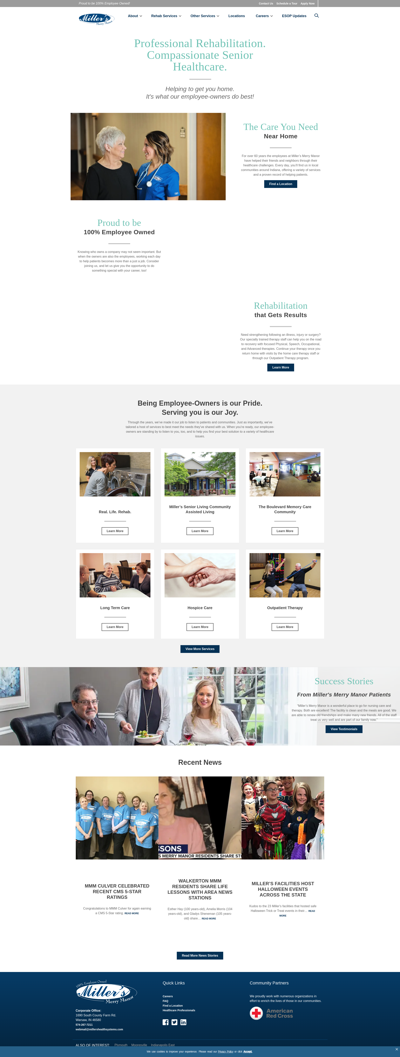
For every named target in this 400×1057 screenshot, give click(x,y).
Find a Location (280, 187)
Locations (246, 10)
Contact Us (266, 3)
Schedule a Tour (286, 3)
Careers (271, 10)
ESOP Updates (303, 10)
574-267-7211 (84, 1028)
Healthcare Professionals (179, 1014)
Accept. (247, 1051)
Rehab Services (174, 10)
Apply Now (308, 3)
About (142, 10)
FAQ (165, 1004)
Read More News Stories (200, 959)
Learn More (280, 371)
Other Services (212, 10)
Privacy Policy (225, 1051)
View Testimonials (344, 732)
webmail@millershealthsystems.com (99, 1033)
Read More (132, 917)
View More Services (200, 652)
